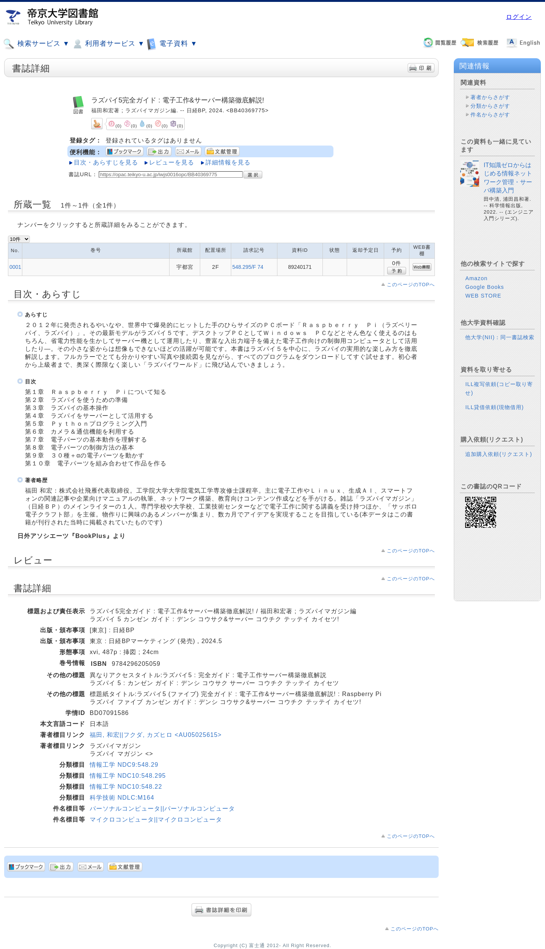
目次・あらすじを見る (106, 162)
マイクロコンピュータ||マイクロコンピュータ (156, 819)
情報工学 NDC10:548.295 (128, 775)
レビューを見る (171, 162)
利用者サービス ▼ (108, 44)
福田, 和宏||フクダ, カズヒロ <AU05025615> (156, 735)
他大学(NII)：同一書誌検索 (499, 337)
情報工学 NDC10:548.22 (126, 786)
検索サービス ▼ (36, 44)
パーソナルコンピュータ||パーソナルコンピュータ (162, 808)
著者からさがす (490, 97)
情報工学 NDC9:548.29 (124, 764)
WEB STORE (483, 296)
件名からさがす (490, 115)
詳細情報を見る (228, 162)
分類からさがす (490, 106)
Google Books (484, 287)
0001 (15, 267)
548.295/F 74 (247, 267)
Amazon (476, 278)
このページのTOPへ (411, 284)
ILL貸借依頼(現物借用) (494, 407)
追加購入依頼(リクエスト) (498, 454)
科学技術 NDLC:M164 (122, 797)
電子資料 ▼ (171, 43)
